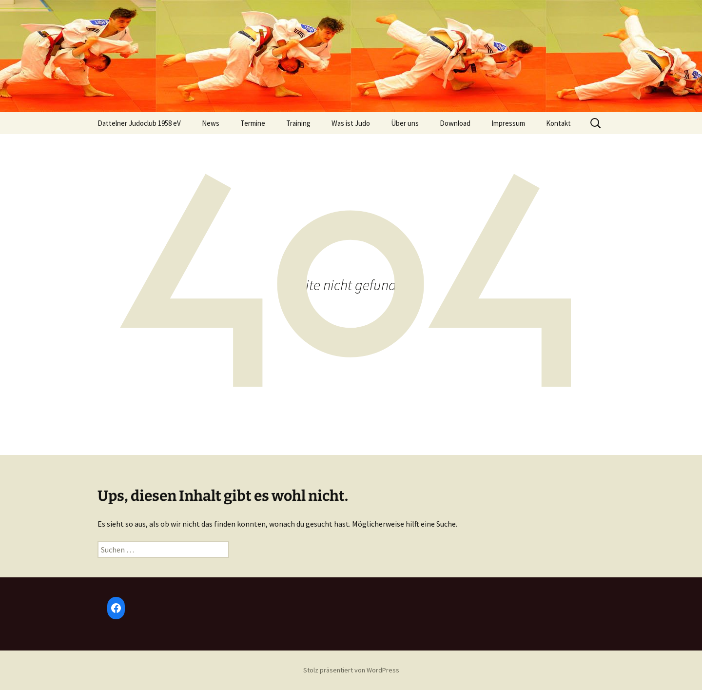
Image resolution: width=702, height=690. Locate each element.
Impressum (508, 123)
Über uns (405, 123)
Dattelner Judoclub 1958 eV (139, 123)
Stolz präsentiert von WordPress (351, 670)
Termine (252, 123)
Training (298, 123)
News (210, 123)
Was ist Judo (351, 123)
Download (455, 123)
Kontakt (558, 123)
